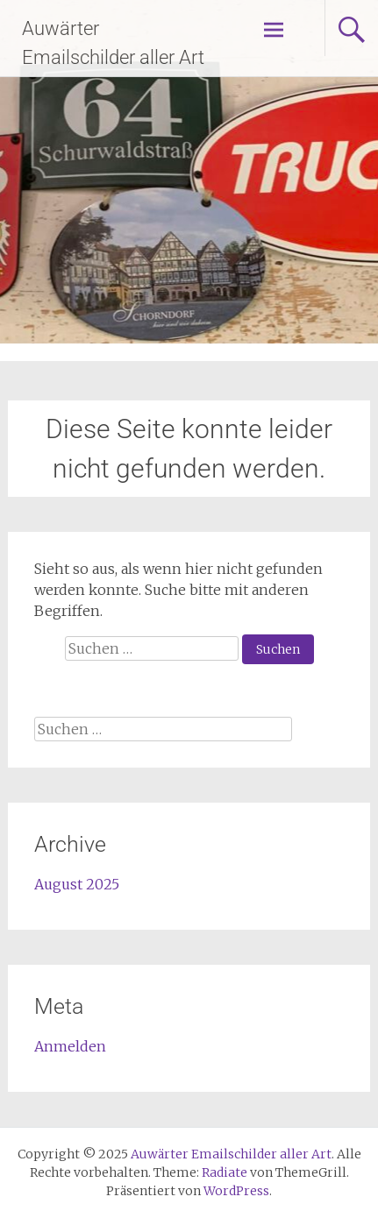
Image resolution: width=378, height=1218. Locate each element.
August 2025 (76, 884)
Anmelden (70, 1046)
